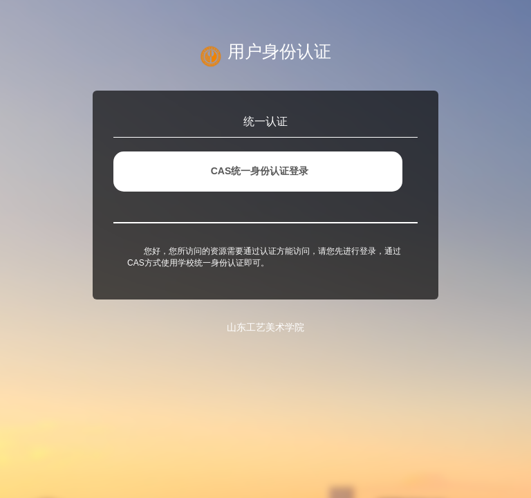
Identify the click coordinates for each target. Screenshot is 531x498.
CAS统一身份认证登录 (260, 170)
